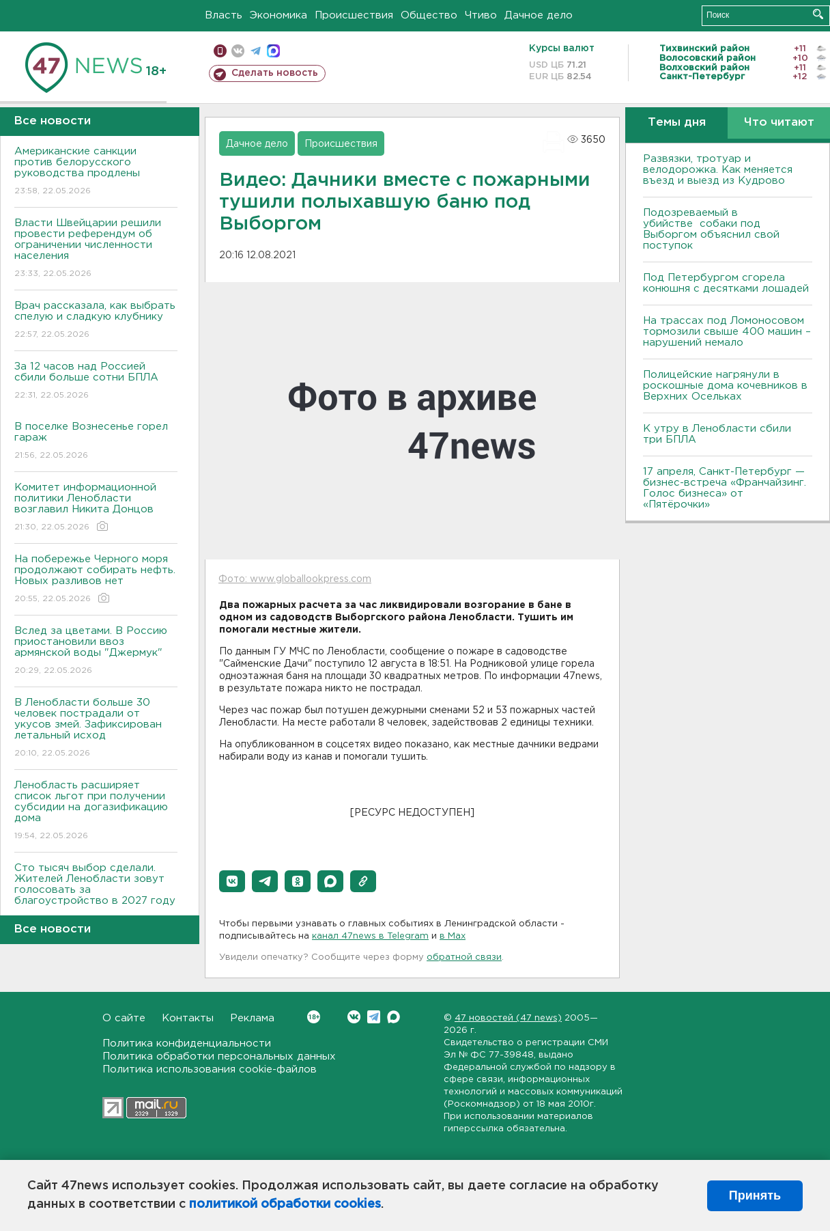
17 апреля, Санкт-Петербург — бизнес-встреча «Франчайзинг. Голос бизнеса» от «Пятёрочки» (724, 488)
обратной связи (464, 957)
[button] (232, 881)
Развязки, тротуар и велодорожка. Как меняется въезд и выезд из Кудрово (717, 169)
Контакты (188, 1018)
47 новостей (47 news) (508, 1018)
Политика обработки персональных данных (219, 1056)
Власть (223, 15)
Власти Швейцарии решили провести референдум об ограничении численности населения (95, 249)
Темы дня (677, 122)
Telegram (373, 1016)
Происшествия (354, 15)
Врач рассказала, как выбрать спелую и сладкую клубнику (95, 320)
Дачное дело (538, 15)
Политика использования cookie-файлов (209, 1069)
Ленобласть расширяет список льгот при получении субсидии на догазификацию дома (95, 811)
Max (393, 1016)
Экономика (278, 15)
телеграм (255, 50)
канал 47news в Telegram (370, 936)
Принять (755, 1195)
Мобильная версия (220, 50)
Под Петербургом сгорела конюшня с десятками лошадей (726, 283)
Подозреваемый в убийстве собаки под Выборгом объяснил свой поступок (711, 229)
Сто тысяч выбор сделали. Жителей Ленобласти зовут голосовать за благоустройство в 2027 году (95, 893)
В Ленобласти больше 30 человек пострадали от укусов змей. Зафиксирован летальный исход (95, 728)
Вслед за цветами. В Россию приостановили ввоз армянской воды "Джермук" (95, 651)
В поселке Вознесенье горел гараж (95, 441)
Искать (818, 14)
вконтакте (237, 50)
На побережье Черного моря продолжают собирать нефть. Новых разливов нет (95, 580)
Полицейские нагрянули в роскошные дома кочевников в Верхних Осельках (725, 385)
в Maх (453, 936)
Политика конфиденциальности (186, 1043)
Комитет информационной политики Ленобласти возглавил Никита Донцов (95, 508)
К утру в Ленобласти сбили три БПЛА (717, 434)
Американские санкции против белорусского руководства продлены (95, 172)
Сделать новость (274, 73)
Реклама (252, 1018)
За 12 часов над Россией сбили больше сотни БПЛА (95, 381)
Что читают (779, 122)
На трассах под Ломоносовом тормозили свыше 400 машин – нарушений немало (727, 331)
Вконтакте (313, 1016)
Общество (429, 15)
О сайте (123, 1018)
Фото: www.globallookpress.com (294, 579)
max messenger (273, 50)
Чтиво (481, 15)
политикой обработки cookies (285, 1204)
